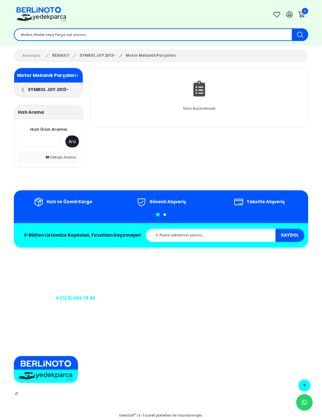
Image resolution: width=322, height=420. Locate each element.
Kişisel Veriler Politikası (207, 294)
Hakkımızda (141, 267)
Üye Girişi (271, 267)
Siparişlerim (273, 285)
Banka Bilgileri (144, 303)
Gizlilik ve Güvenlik (203, 276)
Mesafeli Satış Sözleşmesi (210, 267)
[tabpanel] (63, 202)
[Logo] (138, 14)
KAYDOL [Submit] (290, 235)
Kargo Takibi (142, 294)
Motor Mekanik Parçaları (151, 55)
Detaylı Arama (61, 157)
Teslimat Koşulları (203, 312)
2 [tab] (165, 214)
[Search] (161, 34)
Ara (72, 142)
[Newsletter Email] (225, 235)
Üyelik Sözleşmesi (203, 303)
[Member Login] (289, 14)
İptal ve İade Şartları (205, 285)
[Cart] (302, 14)
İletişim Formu (143, 285)
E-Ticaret (147, 415)
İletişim (137, 276)
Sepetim (270, 276)
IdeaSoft (127, 415)
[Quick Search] (40, 141)
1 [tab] (158, 214)
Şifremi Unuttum (277, 294)
